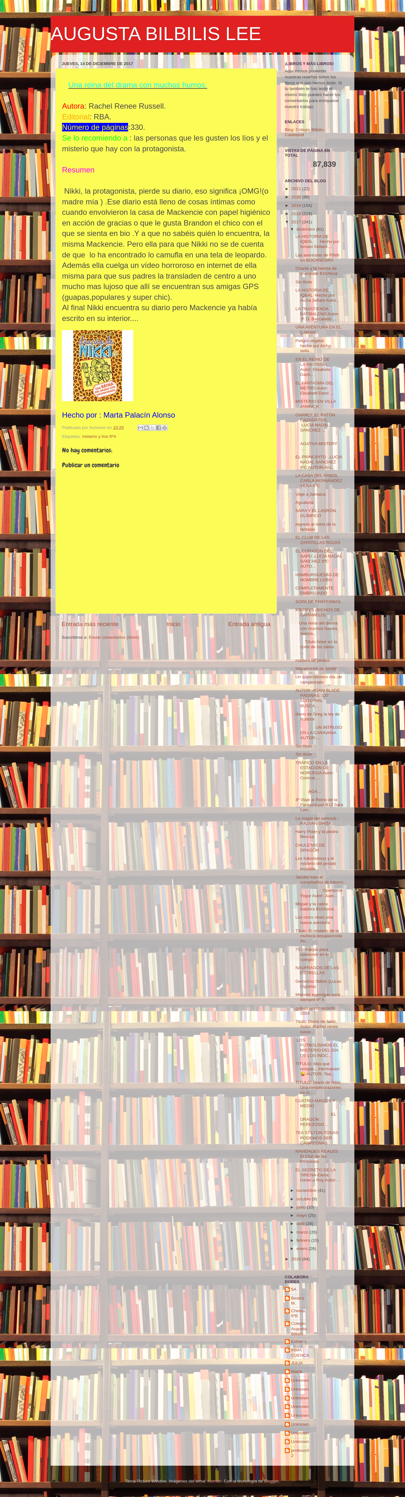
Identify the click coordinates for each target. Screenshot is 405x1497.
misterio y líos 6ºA (99, 436)
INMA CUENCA (300, 1352)
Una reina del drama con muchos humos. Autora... (317, 628)
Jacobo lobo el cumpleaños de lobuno (319, 879)
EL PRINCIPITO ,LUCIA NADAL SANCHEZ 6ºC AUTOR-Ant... (319, 462)
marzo (302, 1232)
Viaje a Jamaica (311, 494)
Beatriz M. (297, 1301)
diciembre (306, 229)
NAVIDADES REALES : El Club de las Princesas (318, 1156)
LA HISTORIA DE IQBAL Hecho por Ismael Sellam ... (318, 241)
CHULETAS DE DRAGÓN (310, 848)
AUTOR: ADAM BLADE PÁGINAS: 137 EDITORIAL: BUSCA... (318, 698)
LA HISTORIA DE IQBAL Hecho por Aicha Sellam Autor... (318, 295)
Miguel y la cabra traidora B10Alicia (315, 906)
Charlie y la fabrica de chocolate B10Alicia (317, 271)
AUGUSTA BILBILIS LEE (156, 33)
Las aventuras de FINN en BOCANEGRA (318, 258)
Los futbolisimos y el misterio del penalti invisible (316, 863)
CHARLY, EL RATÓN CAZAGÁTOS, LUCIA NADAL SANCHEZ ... (315, 423)
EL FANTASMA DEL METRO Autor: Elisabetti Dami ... (314, 388)
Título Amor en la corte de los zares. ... (318, 646)
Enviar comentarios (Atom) (114, 637)
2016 (296, 1259)
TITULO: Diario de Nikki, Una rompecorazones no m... (319, 1087)
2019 (296, 205)
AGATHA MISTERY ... (319, 443)
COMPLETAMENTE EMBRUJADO (315, 590)
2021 (296, 188)
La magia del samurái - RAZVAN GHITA (317, 821)
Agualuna (305, 502)
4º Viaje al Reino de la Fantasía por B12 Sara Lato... (319, 804)
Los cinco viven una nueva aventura (314, 920)
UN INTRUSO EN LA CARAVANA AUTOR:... (319, 732)
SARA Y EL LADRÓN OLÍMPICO (316, 513)
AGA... (319, 789)
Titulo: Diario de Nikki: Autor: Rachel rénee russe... (317, 1026)
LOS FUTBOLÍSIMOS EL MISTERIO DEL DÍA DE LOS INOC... (317, 1048)
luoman (214, 1481)
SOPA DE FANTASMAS (318, 601)
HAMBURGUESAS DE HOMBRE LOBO (317, 577)
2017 (296, 222)
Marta (296, 1371)
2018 (296, 213)
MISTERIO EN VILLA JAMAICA (316, 404)
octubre (304, 1199)
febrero (303, 1240)
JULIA (297, 1363)
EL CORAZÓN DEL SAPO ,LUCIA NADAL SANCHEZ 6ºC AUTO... (319, 559)
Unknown (300, 1380)
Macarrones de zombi (316, 668)
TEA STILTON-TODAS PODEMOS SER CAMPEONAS (317, 1137)
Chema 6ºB (298, 1313)
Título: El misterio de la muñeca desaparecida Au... (319, 935)
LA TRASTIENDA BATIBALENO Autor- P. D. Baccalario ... (318, 313)
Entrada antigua (249, 624)
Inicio (173, 624)
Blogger (271, 1481)
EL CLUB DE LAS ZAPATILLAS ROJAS (318, 540)
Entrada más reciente (90, 624)
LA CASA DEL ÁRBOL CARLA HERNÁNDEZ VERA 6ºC (319, 480)
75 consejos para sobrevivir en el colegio (312, 954)
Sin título (304, 282)
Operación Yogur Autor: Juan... (319, 893)
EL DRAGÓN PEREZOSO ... (316, 1119)
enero (302, 1248)
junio (301, 1207)
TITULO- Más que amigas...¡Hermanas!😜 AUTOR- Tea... (318, 1068)
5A (293, 1289)
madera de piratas (313, 660)
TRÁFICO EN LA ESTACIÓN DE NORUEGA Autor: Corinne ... (315, 770)
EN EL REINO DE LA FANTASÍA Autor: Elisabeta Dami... (313, 367)
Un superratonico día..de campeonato (319, 679)
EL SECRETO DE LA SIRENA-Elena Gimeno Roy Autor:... (318, 1175)
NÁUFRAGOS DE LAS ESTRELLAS (317, 970)
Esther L (299, 1341)
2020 (296, 197)
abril (301, 1223)
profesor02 (300, 1453)
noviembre (307, 1190)
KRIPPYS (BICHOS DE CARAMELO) (318, 612)
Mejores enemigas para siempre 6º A (318, 997)
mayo (302, 1215)
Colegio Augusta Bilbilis (299, 1328)
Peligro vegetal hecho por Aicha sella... (317, 345)
